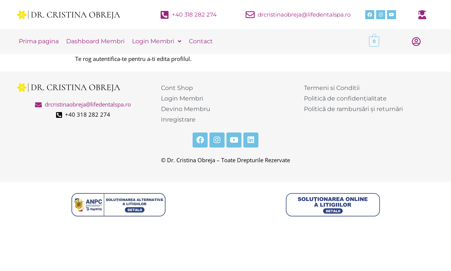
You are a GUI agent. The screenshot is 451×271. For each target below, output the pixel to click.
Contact (201, 41)
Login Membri (156, 41)
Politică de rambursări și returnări (353, 109)
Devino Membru (185, 109)
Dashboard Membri (95, 41)
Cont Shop (177, 87)
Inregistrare (178, 119)
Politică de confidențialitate (345, 98)
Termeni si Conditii (332, 87)
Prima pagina (39, 41)
